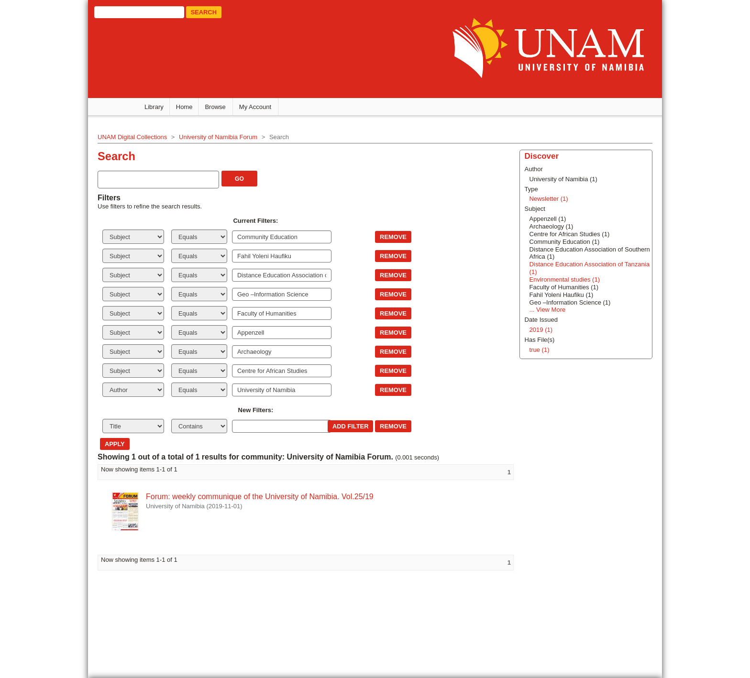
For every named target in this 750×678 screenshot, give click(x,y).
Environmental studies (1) (564, 279)
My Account (255, 106)
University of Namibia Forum (218, 137)
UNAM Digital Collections (132, 137)
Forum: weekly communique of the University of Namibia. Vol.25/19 (260, 496)
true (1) (539, 349)
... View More (547, 309)
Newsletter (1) (548, 198)
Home (184, 106)
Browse (215, 106)
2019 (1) (540, 329)
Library (154, 106)
